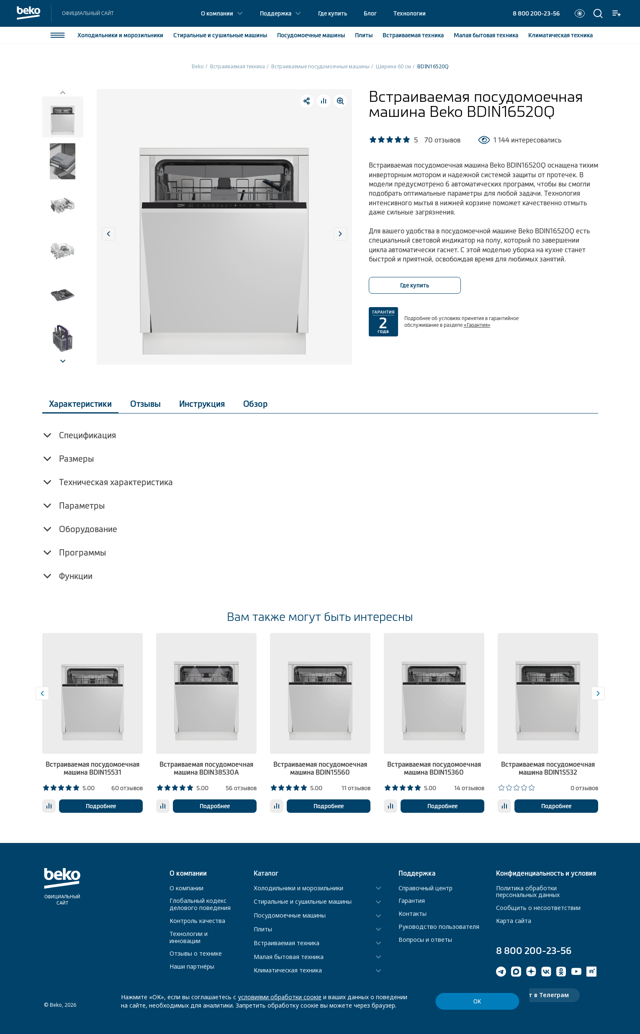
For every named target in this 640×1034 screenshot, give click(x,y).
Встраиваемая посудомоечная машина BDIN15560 (320, 768)
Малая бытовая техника (289, 957)
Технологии (409, 13)
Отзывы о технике (196, 953)
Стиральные (220, 35)
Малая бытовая (486, 35)
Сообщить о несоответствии (538, 908)
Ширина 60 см (393, 66)
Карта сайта (513, 921)
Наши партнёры (192, 966)
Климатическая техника (288, 970)
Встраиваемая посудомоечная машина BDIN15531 (92, 768)
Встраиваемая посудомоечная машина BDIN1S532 (548, 768)
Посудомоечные (311, 35)
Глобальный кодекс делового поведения (200, 904)
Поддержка (275, 13)
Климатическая (560, 35)
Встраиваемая (413, 35)
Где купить (332, 13)
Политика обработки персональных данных (528, 891)
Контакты (412, 914)
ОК (477, 1001)
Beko (198, 66)
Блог (370, 13)
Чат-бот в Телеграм (538, 995)
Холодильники (120, 35)
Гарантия (411, 901)
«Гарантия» (477, 325)
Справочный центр (425, 888)
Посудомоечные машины (290, 915)
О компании (217, 13)
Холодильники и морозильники (298, 888)
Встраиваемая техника (237, 66)
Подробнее (101, 806)
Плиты (364, 35)
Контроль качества (197, 921)
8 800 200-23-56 (536, 13)
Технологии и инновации (189, 937)
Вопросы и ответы (425, 940)
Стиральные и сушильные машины (303, 901)
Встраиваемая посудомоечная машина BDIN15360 (434, 768)
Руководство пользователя (438, 927)
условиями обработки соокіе (279, 997)
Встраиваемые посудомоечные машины (320, 66)
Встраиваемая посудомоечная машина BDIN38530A (206, 768)
